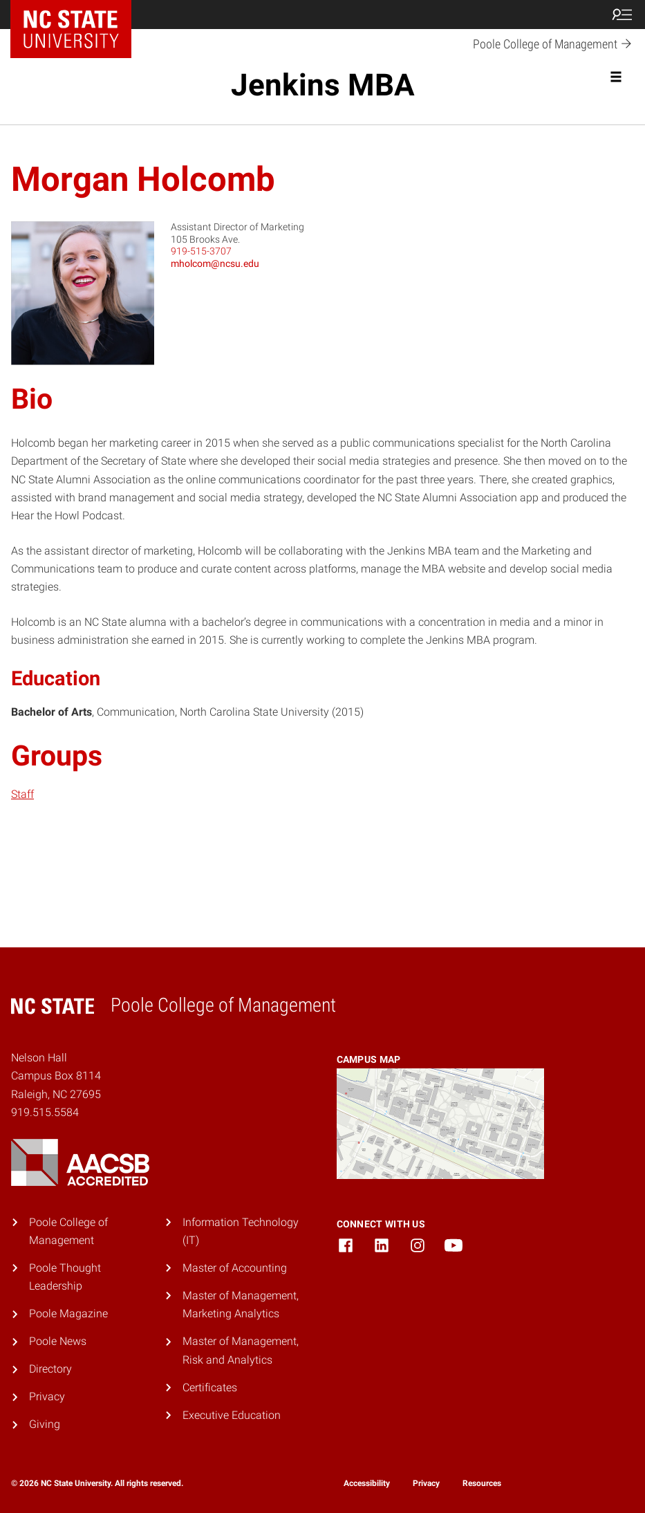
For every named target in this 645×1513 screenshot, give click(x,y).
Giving (44, 1424)
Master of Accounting (235, 1267)
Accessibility (367, 1483)
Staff (22, 794)
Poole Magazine (68, 1313)
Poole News (57, 1341)
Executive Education (232, 1415)
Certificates (210, 1387)
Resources (481, 1483)
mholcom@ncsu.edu (215, 263)
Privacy (47, 1396)
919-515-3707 (201, 251)
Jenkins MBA (323, 85)
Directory (50, 1368)
